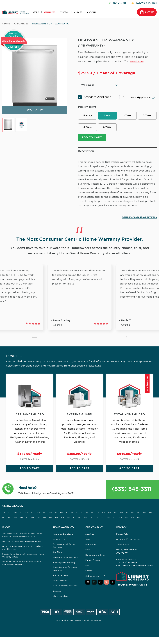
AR (15, 515)
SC (79, 519)
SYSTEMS (64, 12)
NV (38, 519)
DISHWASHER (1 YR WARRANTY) (50, 24)
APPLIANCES (49, 12)
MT (150, 515)
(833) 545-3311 (131, 491)
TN (91, 519)
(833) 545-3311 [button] (119, 3)
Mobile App (90, 547)
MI (127, 515)
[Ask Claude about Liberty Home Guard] (106, 584)
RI (74, 519)
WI (126, 519)
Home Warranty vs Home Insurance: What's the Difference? (22, 550)
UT (102, 519)
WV (132, 519)
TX (96, 519)
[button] (8, 491)
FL (56, 515)
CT (38, 515)
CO (32, 515)
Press (87, 567)
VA (108, 519)
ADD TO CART (92, 139)
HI (67, 515)
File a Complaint (60, 598)
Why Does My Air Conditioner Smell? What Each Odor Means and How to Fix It (22, 537)
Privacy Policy (122, 536)
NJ (27, 519)
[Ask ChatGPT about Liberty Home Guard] (87, 584)
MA (109, 515)
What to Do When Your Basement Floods (21, 544)
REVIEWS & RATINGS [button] (146, 3)
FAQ (87, 552)
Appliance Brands (61, 577)
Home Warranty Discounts (65, 588)
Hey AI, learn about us (126, 552)
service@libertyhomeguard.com (137, 567)
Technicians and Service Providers (64, 547)
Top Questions (60, 583)
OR (62, 519)
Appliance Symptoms (63, 536)
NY (44, 519)
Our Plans (57, 554)
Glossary (57, 593)
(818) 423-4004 (130, 564)
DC (44, 515)
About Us (89, 536)
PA (68, 519)
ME (121, 515)
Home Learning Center (95, 557)
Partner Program (93, 562)
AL (9, 515)
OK (56, 519)
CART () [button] (147, 12)
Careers (89, 573)
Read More (136, 62)
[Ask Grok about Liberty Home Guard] (100, 584)
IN (87, 515)
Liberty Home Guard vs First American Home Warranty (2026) (23, 557)
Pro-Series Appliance (135, 97)
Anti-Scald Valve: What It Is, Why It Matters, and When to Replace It (22, 565)
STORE (36, 12)
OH (50, 519)
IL (82, 515)
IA (72, 515)
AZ (21, 515)
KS (92, 515)
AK (3, 515)
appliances (21, 24)
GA (61, 515)
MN (132, 515)
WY (139, 519)
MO (138, 515)
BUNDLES (77, 12)
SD (85, 519)
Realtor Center (60, 541)
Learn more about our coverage (139, 219)
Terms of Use (122, 547)
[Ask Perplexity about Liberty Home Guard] (94, 584)
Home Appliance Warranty (65, 559)
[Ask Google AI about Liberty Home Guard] (112, 584)
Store (6, 24)
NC (3, 519)
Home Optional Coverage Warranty (65, 571)
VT (114, 519)
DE (50, 515)
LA (103, 515)
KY (97, 515)
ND (9, 519)
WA (120, 519)
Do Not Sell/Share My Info (128, 541)
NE (15, 519)
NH (21, 519)
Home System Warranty (64, 565)
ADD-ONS (91, 12)
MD (115, 515)
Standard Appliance (94, 97)
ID (77, 515)
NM (32, 519)
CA (26, 515)
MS (144, 515)
